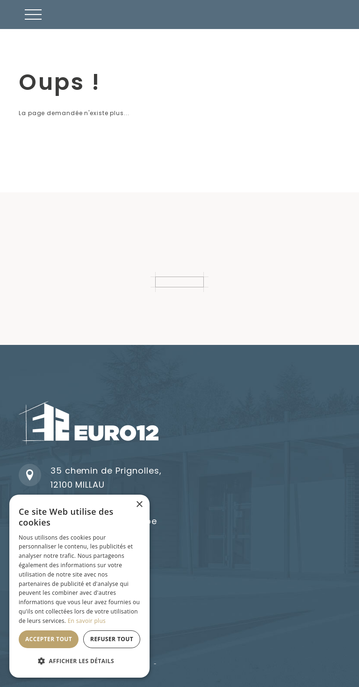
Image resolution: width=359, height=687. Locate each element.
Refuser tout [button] (111, 639)
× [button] (139, 504)
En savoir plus (87, 621)
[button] (33, 14)
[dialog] (79, 586)
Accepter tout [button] (48, 639)
